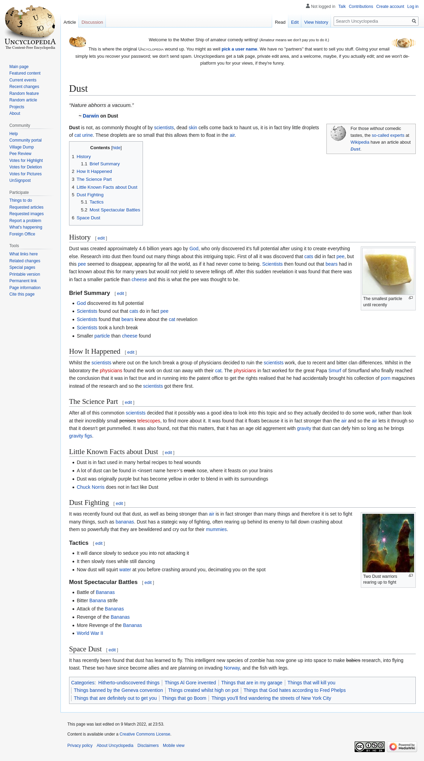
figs (88, 436)
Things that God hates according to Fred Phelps (295, 690)
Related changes (24, 260)
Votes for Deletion (25, 167)
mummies (216, 529)
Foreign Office (22, 234)
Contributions (361, 6)
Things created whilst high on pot (203, 690)
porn (385, 378)
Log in (413, 6)
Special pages (22, 267)
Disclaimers (148, 745)
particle (102, 336)
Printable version (24, 274)
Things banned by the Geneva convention (118, 690)
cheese (139, 279)
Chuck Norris (90, 487)
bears (331, 264)
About (14, 113)
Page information (25, 287)
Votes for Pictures (25, 174)
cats (308, 256)
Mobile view (174, 745)
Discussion (92, 22)
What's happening (25, 227)
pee (340, 256)
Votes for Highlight (26, 160)
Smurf (334, 370)
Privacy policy (79, 745)
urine (87, 135)
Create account (390, 6)
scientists (164, 127)
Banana (97, 600)
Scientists (272, 264)
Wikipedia (359, 142)
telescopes (148, 420)
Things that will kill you (311, 682)
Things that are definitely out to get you (115, 698)
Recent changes (24, 86)
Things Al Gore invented (190, 682)
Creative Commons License (145, 734)
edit (101, 238)
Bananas (105, 592)
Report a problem (25, 220)
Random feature (24, 93)
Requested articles (26, 207)
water (125, 569)
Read (280, 22)
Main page (19, 66)
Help (13, 133)
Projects (16, 106)
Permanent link (23, 280)
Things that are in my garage (251, 682)
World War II (90, 633)
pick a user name (239, 49)
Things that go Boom (184, 698)
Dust (355, 149)
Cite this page (21, 294)
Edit (295, 22)
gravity (304, 428)
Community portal (25, 140)
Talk (342, 6)
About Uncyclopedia (115, 745)
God (193, 248)
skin (193, 127)
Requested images (26, 213)
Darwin (91, 116)
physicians (111, 370)
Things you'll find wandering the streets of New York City (271, 698)
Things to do (20, 200)
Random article (23, 100)
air (232, 135)
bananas (124, 522)
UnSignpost (20, 180)
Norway (231, 668)
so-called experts (388, 135)
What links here (23, 254)
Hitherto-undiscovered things (128, 682)
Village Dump (21, 147)
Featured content (25, 73)
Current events (22, 80)
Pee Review (20, 153)
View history (316, 22)
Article (70, 22)
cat (78, 135)
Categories (82, 682)
